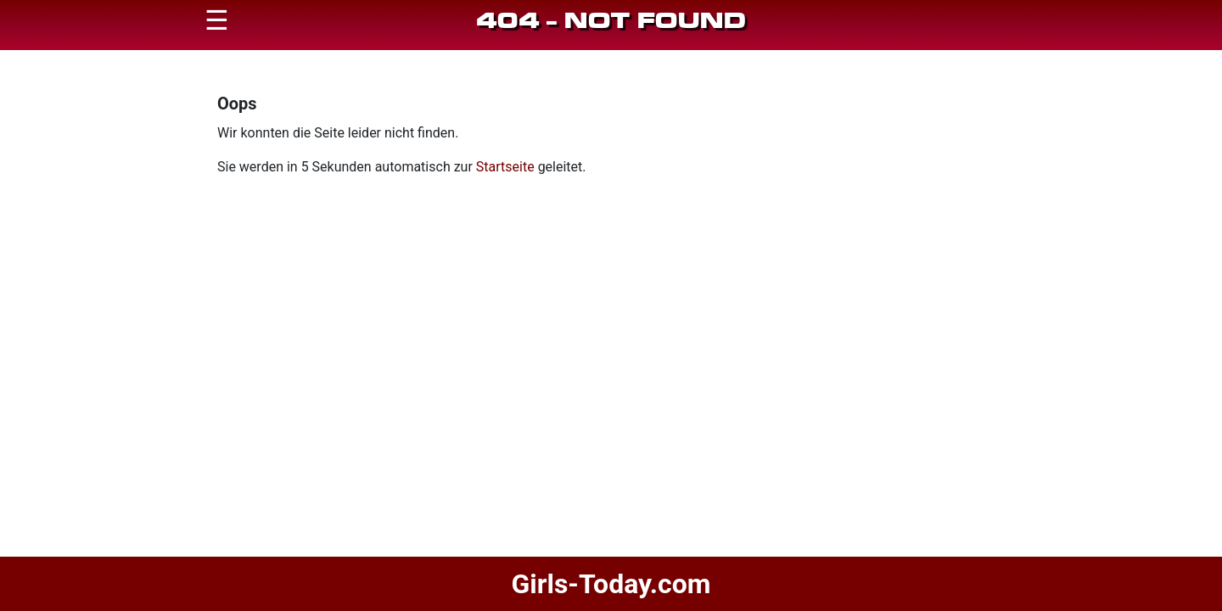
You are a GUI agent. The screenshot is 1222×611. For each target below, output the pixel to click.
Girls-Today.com (610, 584)
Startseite (505, 167)
